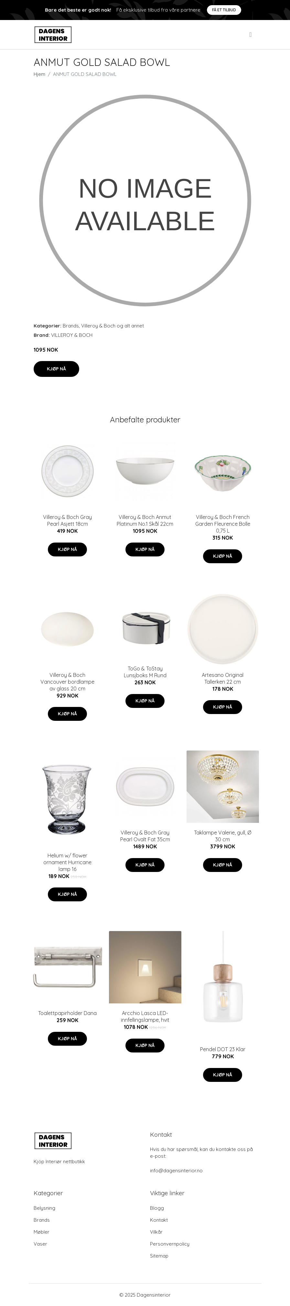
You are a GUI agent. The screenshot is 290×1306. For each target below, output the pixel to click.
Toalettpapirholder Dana (67, 1013)
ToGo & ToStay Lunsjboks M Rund (145, 672)
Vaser (40, 1244)
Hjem (39, 74)
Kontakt (159, 1220)
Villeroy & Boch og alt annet (112, 326)
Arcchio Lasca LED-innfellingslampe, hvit (145, 1016)
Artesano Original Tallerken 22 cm (222, 678)
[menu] (250, 34)
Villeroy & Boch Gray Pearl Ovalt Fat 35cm (145, 836)
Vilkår (156, 1232)
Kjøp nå (56, 369)
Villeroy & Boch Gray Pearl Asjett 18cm (67, 520)
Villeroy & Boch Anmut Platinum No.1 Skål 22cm (145, 520)
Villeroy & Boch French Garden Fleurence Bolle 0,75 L (222, 524)
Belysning (44, 1208)
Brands (71, 326)
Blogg (157, 1208)
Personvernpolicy (169, 1244)
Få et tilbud (224, 9)
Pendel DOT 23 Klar (222, 1049)
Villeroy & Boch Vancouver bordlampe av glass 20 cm (67, 682)
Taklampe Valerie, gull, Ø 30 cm (222, 836)
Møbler (41, 1232)
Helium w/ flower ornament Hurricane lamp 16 (67, 862)
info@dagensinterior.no (176, 1170)
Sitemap (159, 1256)
